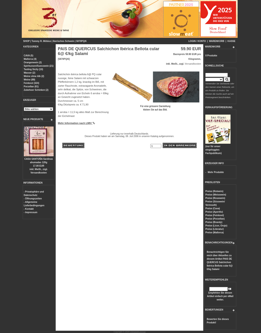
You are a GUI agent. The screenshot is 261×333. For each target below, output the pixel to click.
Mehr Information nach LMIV (76, 123)
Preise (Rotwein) (214, 191)
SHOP (26, 41)
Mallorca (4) (30, 59)
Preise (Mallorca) (214, 232)
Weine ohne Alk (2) (34, 76)
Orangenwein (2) (33, 62)
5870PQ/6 (81, 41)
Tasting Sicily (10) (33, 69)
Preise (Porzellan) (215, 218)
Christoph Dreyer (138, 332)
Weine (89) (29, 79)
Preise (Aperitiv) (214, 212)
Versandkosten (38, 172)
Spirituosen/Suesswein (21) (39, 66)
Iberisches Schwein (63, 41)
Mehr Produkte (216, 172)
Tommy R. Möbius (41, 41)
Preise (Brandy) (213, 222)
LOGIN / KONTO (197, 41)
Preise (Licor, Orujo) (216, 225)
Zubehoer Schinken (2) (36, 90)
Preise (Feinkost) (214, 215)
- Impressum (30, 212)
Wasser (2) (29, 73)
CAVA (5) (28, 55)
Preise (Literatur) (214, 229)
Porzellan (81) (31, 86)
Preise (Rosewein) (215, 198)
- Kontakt (29, 209)
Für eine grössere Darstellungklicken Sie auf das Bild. (155, 106)
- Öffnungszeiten (33, 198)
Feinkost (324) (31, 83)
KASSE (231, 41)
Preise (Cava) (212, 208)
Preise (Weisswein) (215, 194)
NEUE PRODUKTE (33, 119)
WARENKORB (216, 41)
